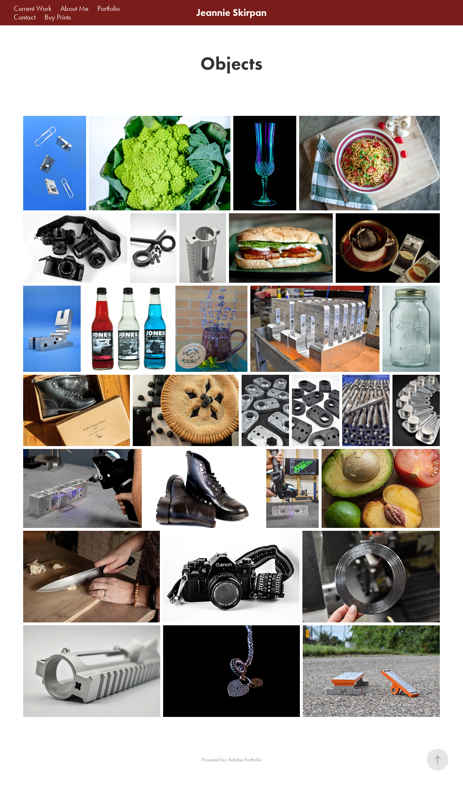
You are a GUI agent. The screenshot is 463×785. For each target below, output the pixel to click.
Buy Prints (57, 17)
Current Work (32, 8)
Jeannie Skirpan (231, 12)
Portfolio (108, 8)
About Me (74, 8)
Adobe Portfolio (245, 759)
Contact (24, 17)
